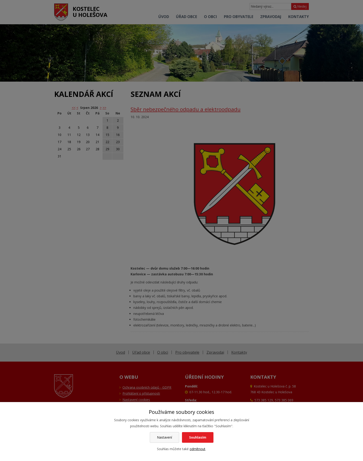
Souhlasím (197, 437)
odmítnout (197, 449)
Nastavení (164, 437)
